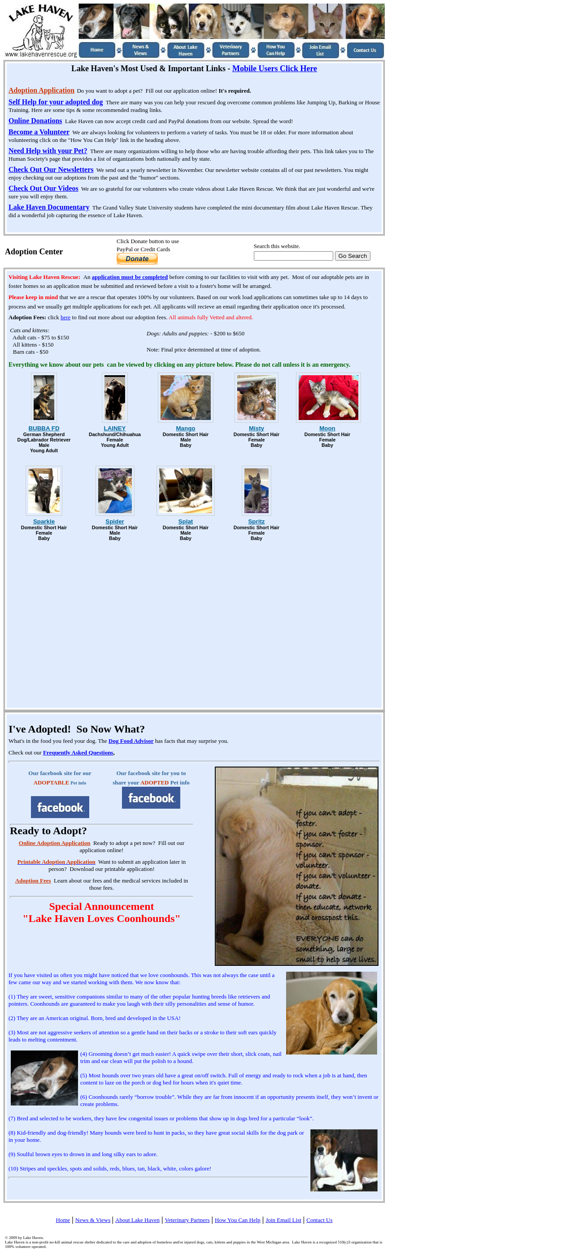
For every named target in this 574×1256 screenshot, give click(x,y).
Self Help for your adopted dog (56, 102)
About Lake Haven (137, 1220)
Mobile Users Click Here (274, 68)
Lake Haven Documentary (49, 207)
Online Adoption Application (55, 843)
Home (63, 1220)
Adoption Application (41, 90)
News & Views (92, 1220)
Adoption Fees (33, 880)
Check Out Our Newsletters (51, 169)
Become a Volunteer (39, 132)
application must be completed (130, 277)
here (65, 317)
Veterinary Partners (187, 1220)
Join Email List (283, 1220)
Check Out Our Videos (43, 188)
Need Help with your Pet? (48, 150)
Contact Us (319, 1220)
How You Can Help (238, 1220)
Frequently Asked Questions (78, 752)
